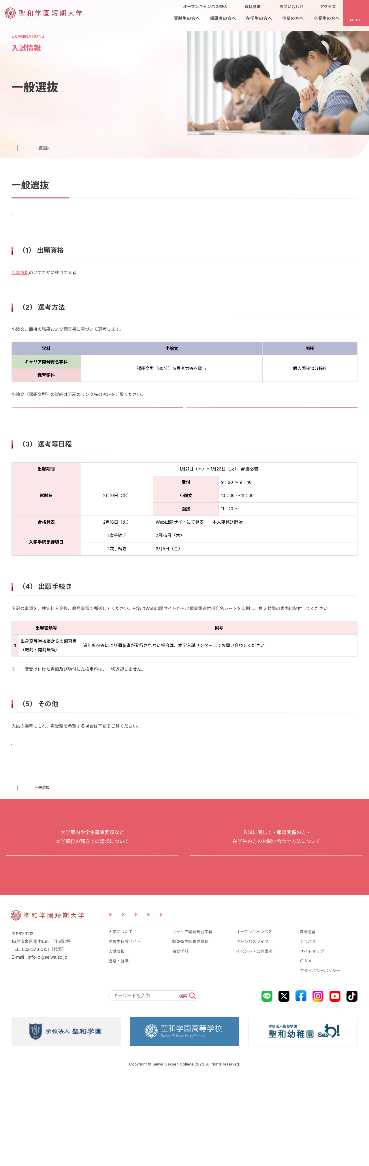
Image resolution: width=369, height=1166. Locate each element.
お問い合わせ (277, 920)
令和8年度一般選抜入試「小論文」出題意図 (246, 428)
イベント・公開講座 (254, 1036)
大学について (120, 1017)
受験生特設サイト (124, 1026)
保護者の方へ (173, 998)
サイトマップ (312, 1036)
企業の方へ (261, 998)
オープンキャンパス (254, 1017)
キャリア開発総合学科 (192, 1017)
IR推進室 (307, 1017)
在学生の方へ (218, 998)
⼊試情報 (38, 832)
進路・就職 (118, 1046)
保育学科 (180, 1036)
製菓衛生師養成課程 (190, 1026)
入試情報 (116, 1036)
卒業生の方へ (305, 998)
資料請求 (92, 920)
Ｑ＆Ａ (306, 1046)
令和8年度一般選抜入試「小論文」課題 (67, 428)
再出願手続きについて (50, 779)
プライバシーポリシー (320, 1055)
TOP (15, 832)
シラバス (308, 1026)
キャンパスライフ (252, 1026)
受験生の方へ (127, 998)
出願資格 (20, 284)
